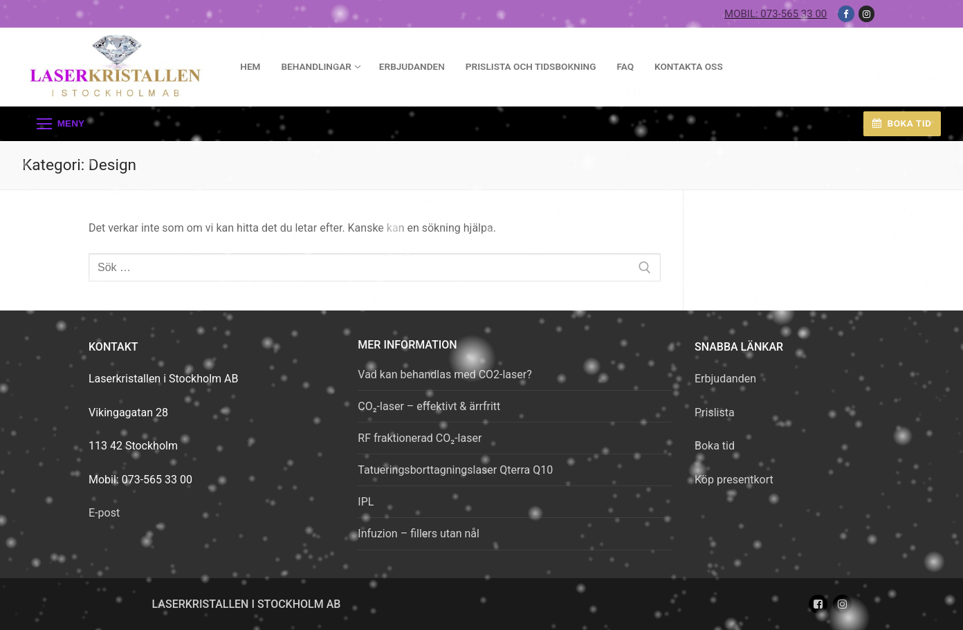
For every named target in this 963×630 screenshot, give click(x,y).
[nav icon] (60, 123)
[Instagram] (866, 13)
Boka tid (901, 123)
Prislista (715, 412)
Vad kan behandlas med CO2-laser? (444, 374)
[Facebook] (846, 13)
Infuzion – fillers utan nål (418, 533)
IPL (366, 501)
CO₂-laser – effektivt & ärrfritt (429, 406)
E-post (104, 512)
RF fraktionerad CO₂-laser (420, 438)
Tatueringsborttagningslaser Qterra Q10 (455, 469)
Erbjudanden (725, 378)
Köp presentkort (734, 479)
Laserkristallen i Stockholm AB (246, 604)
